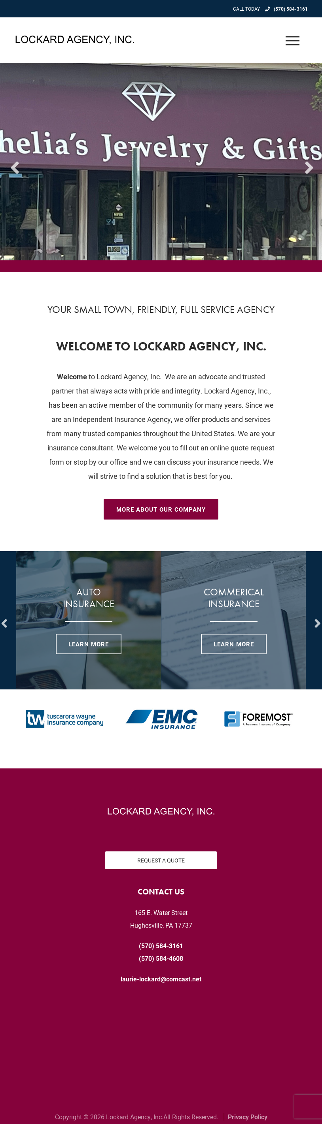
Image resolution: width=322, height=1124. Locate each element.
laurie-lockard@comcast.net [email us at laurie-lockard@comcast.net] (161, 979)
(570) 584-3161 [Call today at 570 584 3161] (291, 9)
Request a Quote (161, 860)
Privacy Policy (247, 1117)
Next (308, 162)
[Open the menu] (293, 40)
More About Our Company (161, 509)
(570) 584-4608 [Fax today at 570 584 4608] (161, 958)
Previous (14, 162)
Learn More (88, 644)
